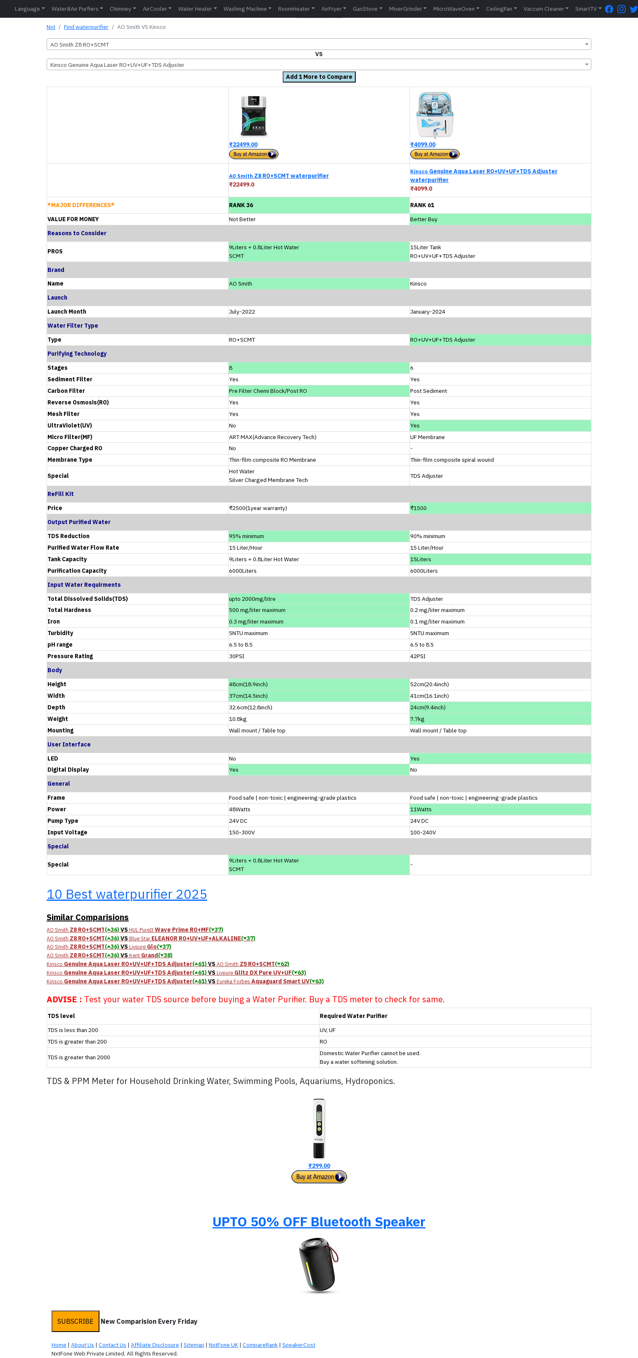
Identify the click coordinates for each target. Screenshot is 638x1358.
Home (59, 1345)
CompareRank (260, 1345)
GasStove (365, 8)
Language (27, 8)
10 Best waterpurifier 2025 (127, 893)
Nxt (51, 27)
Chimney (120, 8)
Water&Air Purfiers (75, 8)
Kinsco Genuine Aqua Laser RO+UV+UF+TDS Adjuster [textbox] (117, 64)
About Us (82, 1345)
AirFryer (331, 8)
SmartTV (586, 8)
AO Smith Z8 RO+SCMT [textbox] (79, 44)
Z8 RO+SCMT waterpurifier (279, 175)
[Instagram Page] (623, 9)
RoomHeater (294, 8)
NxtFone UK (223, 1345)
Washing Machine (245, 8)
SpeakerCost (298, 1345)
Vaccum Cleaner (544, 8)
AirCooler (155, 8)
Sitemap (194, 1345)
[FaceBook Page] (611, 9)
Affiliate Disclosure (155, 1345)
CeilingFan (499, 8)
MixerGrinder (405, 8)
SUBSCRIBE (75, 1321)
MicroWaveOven (454, 8)
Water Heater (195, 8)
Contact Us (112, 1345)
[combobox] (319, 44)
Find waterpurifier (86, 27)
